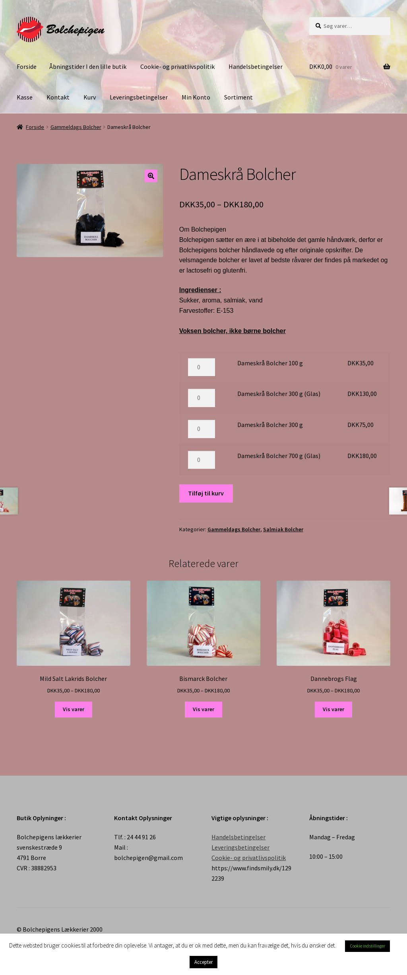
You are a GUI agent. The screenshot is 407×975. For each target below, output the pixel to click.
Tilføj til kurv (206, 493)
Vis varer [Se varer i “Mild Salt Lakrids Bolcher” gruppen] (73, 709)
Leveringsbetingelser (139, 97)
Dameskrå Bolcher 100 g (270, 363)
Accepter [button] (203, 962)
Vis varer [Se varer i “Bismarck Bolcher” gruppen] (203, 709)
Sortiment (238, 97)
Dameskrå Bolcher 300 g (270, 425)
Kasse (25, 97)
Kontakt (58, 97)
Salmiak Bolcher (283, 529)
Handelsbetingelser (256, 66)
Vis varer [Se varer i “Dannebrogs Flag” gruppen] (333, 709)
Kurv (89, 97)
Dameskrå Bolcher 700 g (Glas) (278, 456)
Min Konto (196, 97)
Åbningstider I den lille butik (87, 66)
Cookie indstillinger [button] (367, 946)
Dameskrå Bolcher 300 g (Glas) (278, 394)
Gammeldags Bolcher (75, 127)
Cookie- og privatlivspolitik (177, 66)
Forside (27, 66)
